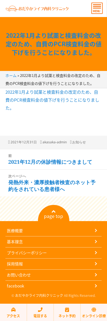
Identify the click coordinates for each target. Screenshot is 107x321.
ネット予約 (67, 312)
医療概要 (15, 230)
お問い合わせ (19, 275)
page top (53, 214)
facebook (15, 286)
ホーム (11, 75)
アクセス (13, 312)
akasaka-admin (55, 142)
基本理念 (15, 241)
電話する (40, 312)
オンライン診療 (94, 312)
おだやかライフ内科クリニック (39, 295)
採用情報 (15, 264)
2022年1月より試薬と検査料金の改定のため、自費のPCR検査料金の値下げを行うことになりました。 (54, 44)
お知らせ (79, 142)
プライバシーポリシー (27, 252)
